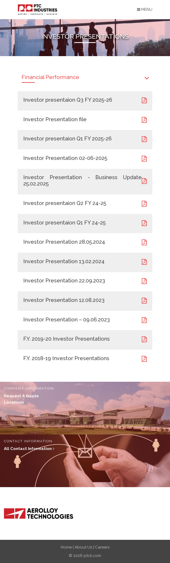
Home (66, 547)
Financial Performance (50, 77)
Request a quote (21, 396)
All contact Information (29, 448)
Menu (144, 9)
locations (14, 402)
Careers (102, 547)
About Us (83, 547)
